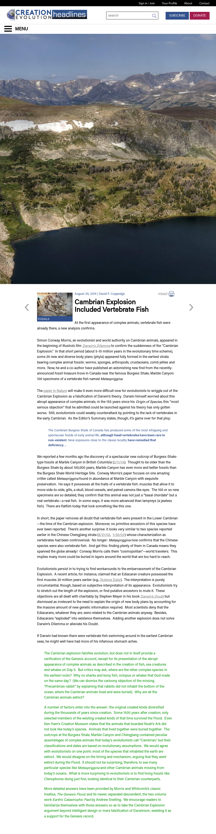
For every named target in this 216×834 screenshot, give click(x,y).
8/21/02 (104, 535)
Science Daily (110, 580)
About (188, 3)
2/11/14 (119, 462)
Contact (204, 3)
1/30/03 (119, 535)
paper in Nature (55, 391)
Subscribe (177, 15)
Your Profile (169, 3)
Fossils (43, 319)
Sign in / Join (147, 3)
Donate (199, 15)
